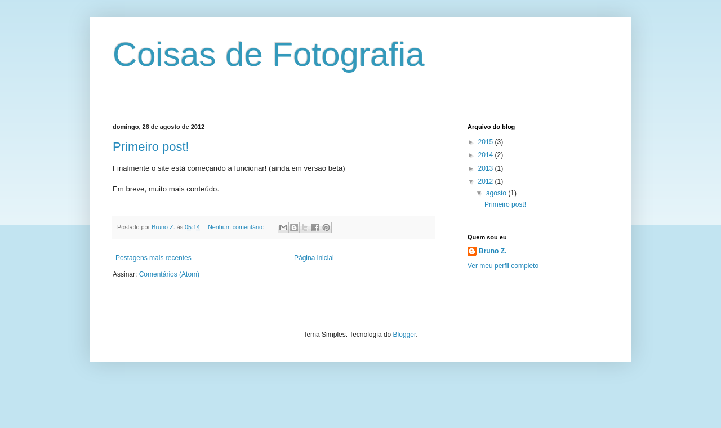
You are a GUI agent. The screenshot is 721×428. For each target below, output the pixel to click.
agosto (497, 193)
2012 (486, 181)
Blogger (404, 334)
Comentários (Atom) (169, 274)
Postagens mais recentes (153, 258)
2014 (486, 155)
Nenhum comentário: (237, 227)
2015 (486, 142)
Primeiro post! (151, 147)
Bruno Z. (492, 251)
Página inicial (314, 258)
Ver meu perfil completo (503, 266)
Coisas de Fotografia (269, 54)
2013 (486, 168)
